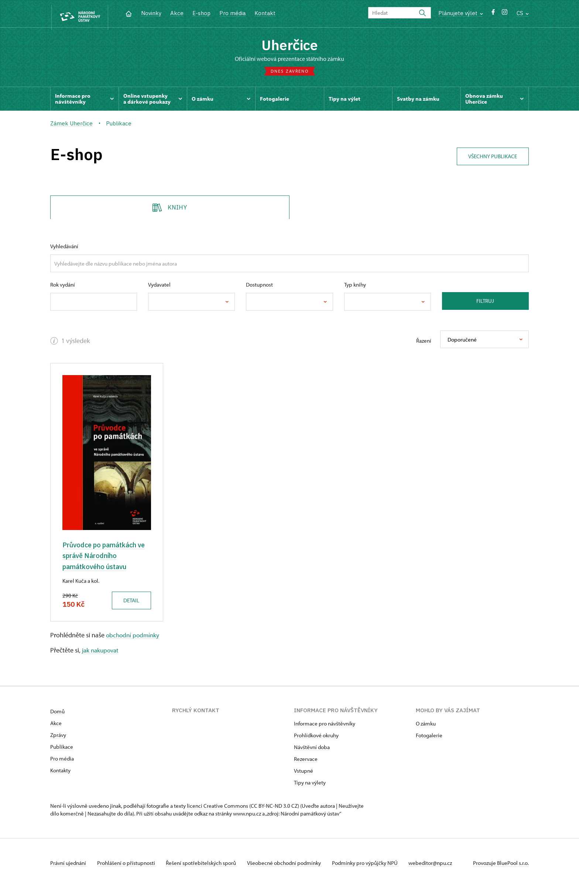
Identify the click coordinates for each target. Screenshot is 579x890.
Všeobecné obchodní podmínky (290, 865)
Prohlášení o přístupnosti (128, 865)
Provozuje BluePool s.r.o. (501, 865)
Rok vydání (62, 286)
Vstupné (303, 773)
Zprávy (58, 737)
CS (523, 13)
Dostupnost (259, 286)
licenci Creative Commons (217, 808)
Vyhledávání (64, 248)
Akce (177, 13)
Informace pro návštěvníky (324, 726)
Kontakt (264, 13)
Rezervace (306, 761)
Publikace (61, 749)
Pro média (232, 13)
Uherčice (289, 46)
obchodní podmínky (134, 637)
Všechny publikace (490, 156)
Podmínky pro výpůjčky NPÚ (373, 865)
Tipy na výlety (310, 785)
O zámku (426, 726)
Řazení (423, 342)
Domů (57, 713)
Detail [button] (129, 602)
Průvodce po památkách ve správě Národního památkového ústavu (106, 557)
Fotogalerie (429, 737)
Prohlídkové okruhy (316, 737)
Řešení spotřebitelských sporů (205, 865)
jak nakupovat (101, 652)
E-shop (201, 13)
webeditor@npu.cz (440, 865)
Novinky (151, 13)
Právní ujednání (68, 865)
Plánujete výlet (460, 13)
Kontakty (60, 772)
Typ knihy (355, 286)
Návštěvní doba (312, 749)
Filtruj (485, 302)
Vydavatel (159, 286)
